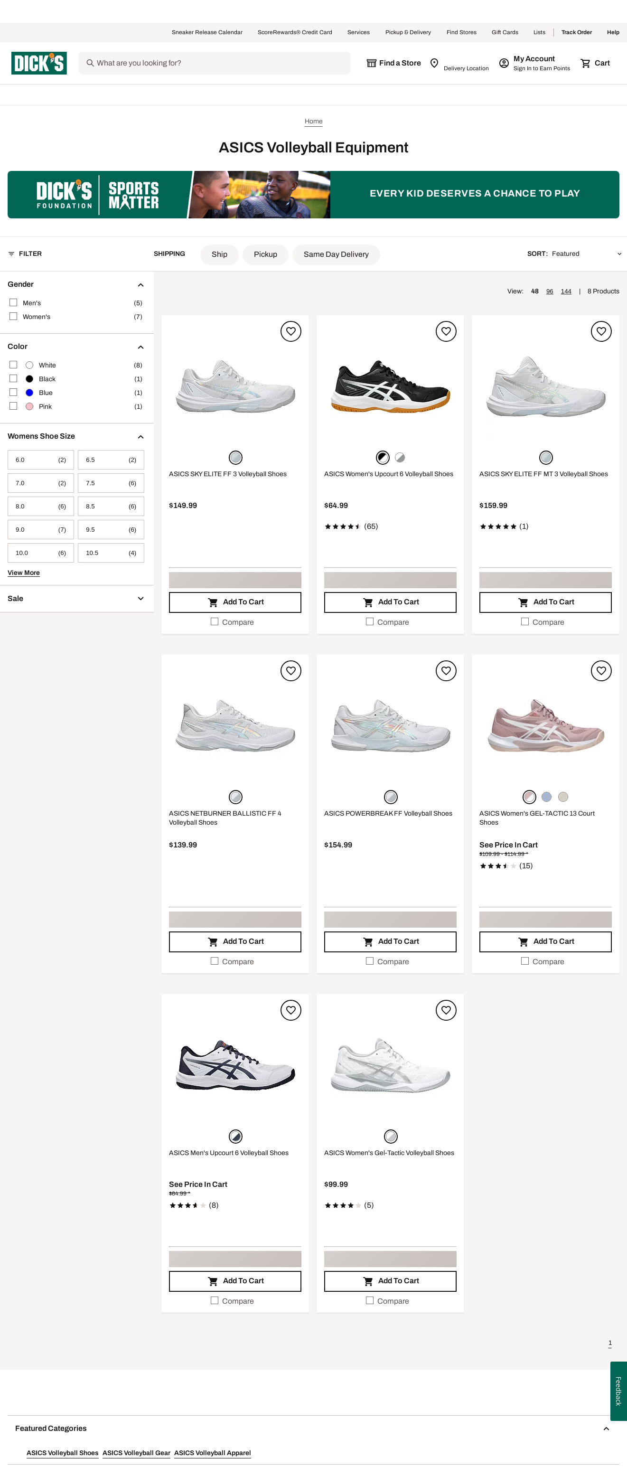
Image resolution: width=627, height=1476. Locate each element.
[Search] (223, 63)
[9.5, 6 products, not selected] (111, 529)
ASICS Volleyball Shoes (63, 1453)
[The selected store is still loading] (393, 63)
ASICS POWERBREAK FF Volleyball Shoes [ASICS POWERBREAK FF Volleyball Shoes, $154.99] (388, 813)
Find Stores (462, 33)
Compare (232, 622)
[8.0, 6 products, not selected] (41, 506)
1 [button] (610, 1342)
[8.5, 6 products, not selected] (111, 506)
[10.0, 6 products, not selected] (41, 553)
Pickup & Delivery (408, 33)
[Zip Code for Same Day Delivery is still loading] (460, 63)
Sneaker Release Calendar (207, 33)
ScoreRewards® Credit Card (295, 33)
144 (566, 291)
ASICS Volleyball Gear (136, 1453)
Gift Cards (505, 33)
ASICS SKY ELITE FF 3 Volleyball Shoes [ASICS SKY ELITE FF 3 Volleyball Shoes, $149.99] (228, 474)
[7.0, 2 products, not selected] (41, 483)
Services (358, 33)
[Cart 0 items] (596, 63)
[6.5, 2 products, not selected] (111, 460)
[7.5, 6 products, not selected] (111, 483)
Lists (539, 33)
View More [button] (24, 572)
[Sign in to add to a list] (291, 331)
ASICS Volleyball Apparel (212, 1453)
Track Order (576, 33)
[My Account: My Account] (535, 63)
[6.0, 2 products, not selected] (41, 460)
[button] (219, 254)
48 (535, 291)
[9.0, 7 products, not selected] (41, 529)
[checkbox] (235, 622)
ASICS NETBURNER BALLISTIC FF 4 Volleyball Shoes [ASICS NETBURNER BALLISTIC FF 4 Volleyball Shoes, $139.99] (225, 818)
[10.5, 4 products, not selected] (111, 553)
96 (549, 291)
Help (613, 33)
